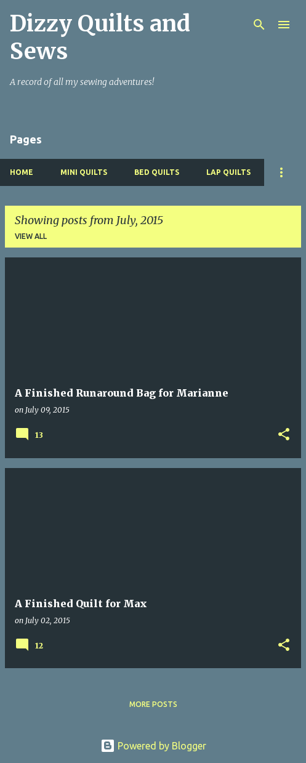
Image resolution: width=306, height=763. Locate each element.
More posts (153, 704)
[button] (283, 435)
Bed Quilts (156, 172)
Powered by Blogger (153, 745)
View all (31, 236)
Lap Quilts (228, 172)
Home (21, 172)
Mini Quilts (83, 172)
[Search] (259, 24)
